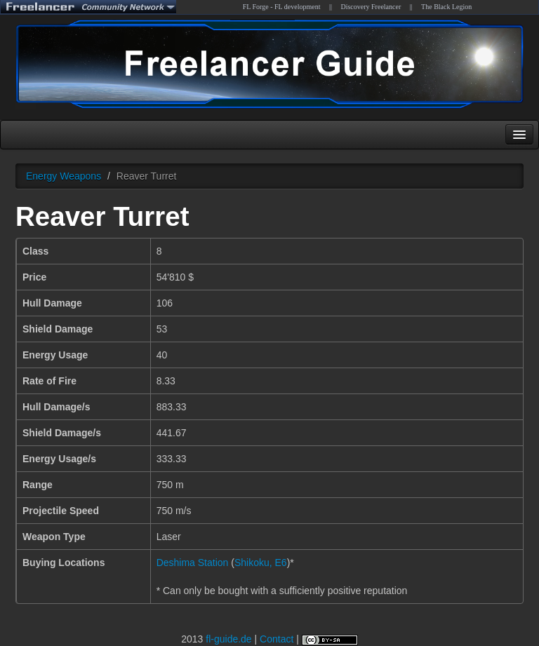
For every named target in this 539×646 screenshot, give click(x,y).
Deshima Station (193, 562)
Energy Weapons (63, 176)
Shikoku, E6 (260, 562)
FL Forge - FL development (282, 7)
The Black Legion (446, 7)
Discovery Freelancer (370, 7)
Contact (276, 639)
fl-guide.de (228, 639)
